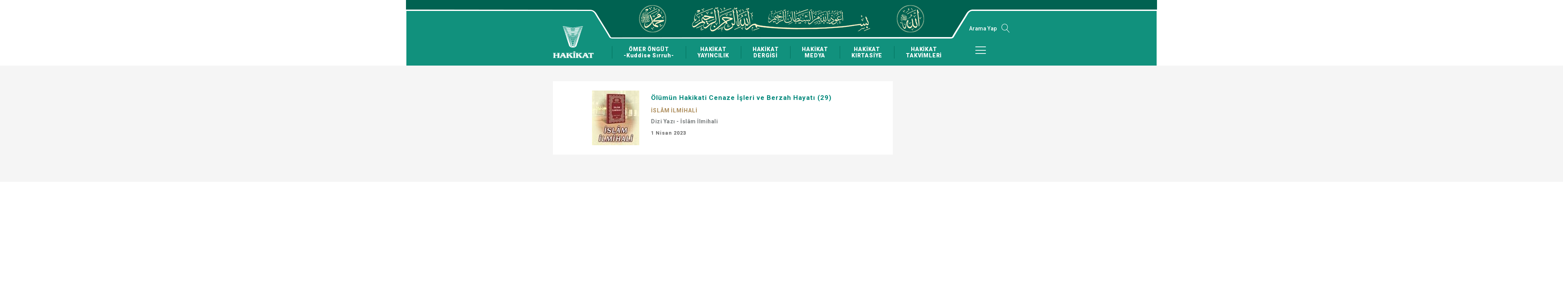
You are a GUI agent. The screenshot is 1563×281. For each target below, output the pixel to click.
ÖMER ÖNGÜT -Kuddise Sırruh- (649, 52)
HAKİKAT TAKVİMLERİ (923, 52)
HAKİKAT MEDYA (814, 52)
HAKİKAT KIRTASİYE (866, 52)
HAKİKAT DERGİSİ (765, 52)
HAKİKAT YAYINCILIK (713, 52)
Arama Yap (983, 28)
